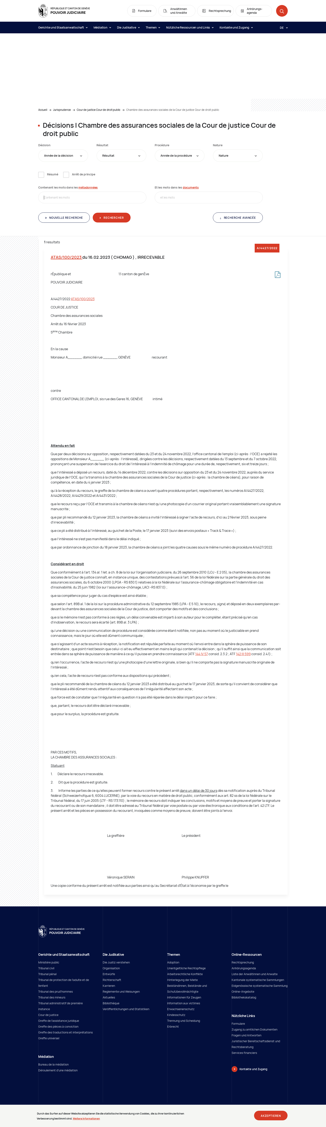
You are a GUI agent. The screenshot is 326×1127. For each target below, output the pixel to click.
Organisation (111, 968)
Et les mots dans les (177, 187)
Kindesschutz (176, 1015)
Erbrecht (173, 1026)
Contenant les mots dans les (68, 187)
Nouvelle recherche (65, 218)
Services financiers (244, 1053)
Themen (153, 27)
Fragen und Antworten (246, 1035)
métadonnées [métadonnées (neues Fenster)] (88, 187)
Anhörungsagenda (244, 968)
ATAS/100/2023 (66, 257)
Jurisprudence (62, 110)
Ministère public (48, 962)
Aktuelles (109, 997)
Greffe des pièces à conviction (58, 1026)
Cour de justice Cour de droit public (98, 110)
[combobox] (63, 155)
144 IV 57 (201, 654)
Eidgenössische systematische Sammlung (260, 986)
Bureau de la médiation (53, 1064)
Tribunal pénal (47, 974)
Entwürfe (109, 974)
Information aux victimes (183, 1003)
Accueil (42, 110)
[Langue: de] (282, 27)
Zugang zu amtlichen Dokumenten (254, 1029)
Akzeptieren (271, 1117)
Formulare (238, 1024)
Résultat (102, 145)
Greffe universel (48, 1038)
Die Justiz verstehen (116, 962)
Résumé (52, 174)
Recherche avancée (239, 218)
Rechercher (113, 218)
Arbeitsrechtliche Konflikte (185, 974)
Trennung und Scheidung (183, 1021)
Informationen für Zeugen (184, 997)
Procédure (162, 145)
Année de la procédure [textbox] (176, 155)
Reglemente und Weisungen (121, 991)
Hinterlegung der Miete (182, 980)
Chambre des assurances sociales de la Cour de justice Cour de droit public (172, 110)
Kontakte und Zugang (236, 27)
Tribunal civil (46, 968)
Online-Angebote (243, 991)
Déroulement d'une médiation (58, 1070)
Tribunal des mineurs (51, 997)
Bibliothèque (111, 1003)
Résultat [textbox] (108, 155)
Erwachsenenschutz (180, 1009)
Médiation (102, 27)
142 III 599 (243, 654)
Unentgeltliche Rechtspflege (186, 968)
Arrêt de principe (83, 174)
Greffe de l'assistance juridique (58, 1021)
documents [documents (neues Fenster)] (191, 187)
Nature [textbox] (223, 155)
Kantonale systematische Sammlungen (258, 980)
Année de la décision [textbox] (58, 155)
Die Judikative (128, 27)
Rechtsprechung (243, 962)
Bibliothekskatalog (244, 997)
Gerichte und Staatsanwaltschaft (62, 27)
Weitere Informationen (86, 1120)
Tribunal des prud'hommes (55, 991)
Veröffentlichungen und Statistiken (126, 1009)
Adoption (173, 962)
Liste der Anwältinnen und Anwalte (255, 974)
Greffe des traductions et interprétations (65, 1032)
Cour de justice (48, 1015)
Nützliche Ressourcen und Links (189, 27)
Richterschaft (112, 980)
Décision (44, 145)
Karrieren (109, 986)
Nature (217, 145)
